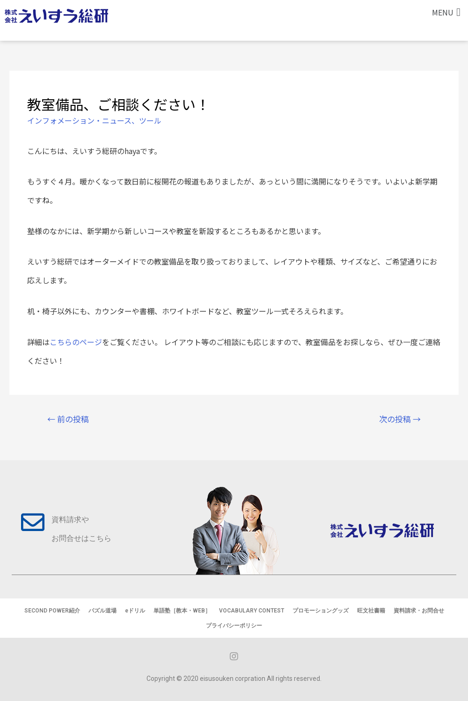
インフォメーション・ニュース (79, 120)
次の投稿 (400, 419)
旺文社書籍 (371, 610)
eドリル (135, 610)
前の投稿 (68, 419)
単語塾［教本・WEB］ (182, 610)
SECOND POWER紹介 (52, 610)
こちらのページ (76, 341)
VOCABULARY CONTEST (251, 610)
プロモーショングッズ (320, 610)
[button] (446, 12)
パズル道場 (102, 610)
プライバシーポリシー (234, 625)
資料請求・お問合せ (419, 610)
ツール (150, 120)
